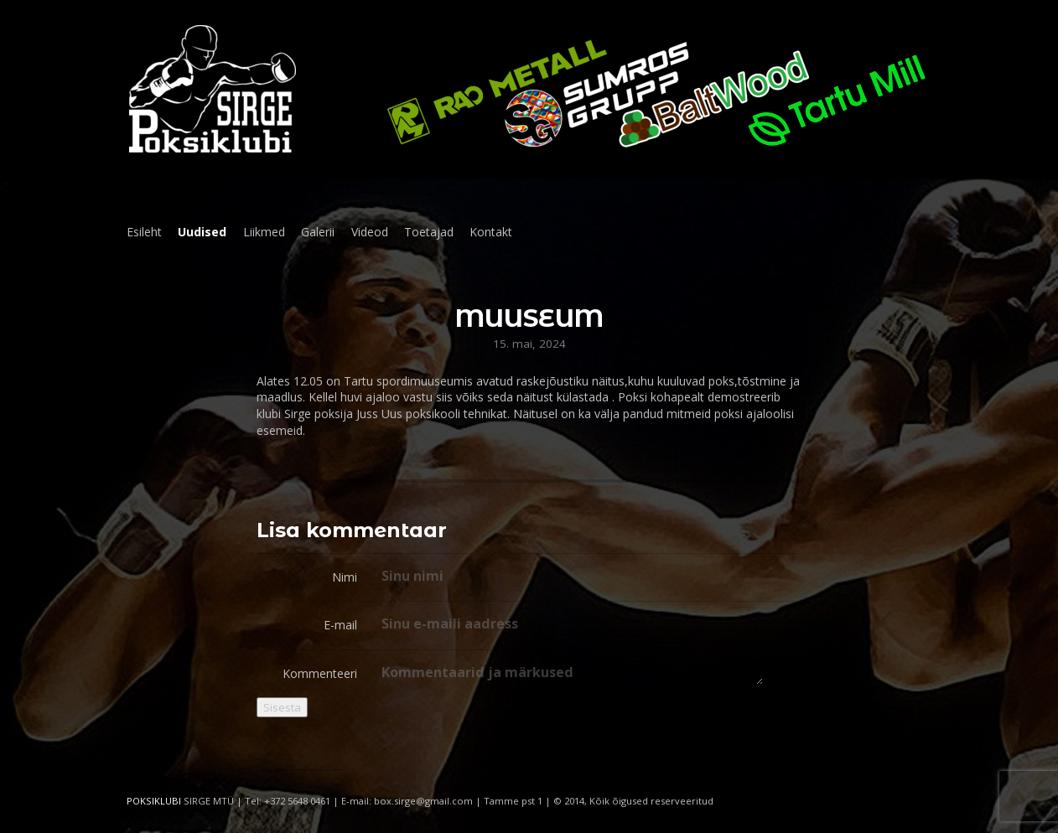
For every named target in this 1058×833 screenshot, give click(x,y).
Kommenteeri (320, 673)
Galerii (318, 232)
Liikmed (264, 232)
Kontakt (490, 232)
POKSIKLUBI (154, 800)
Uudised (202, 232)
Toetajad (429, 232)
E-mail (340, 625)
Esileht (144, 232)
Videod (369, 232)
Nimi (344, 577)
